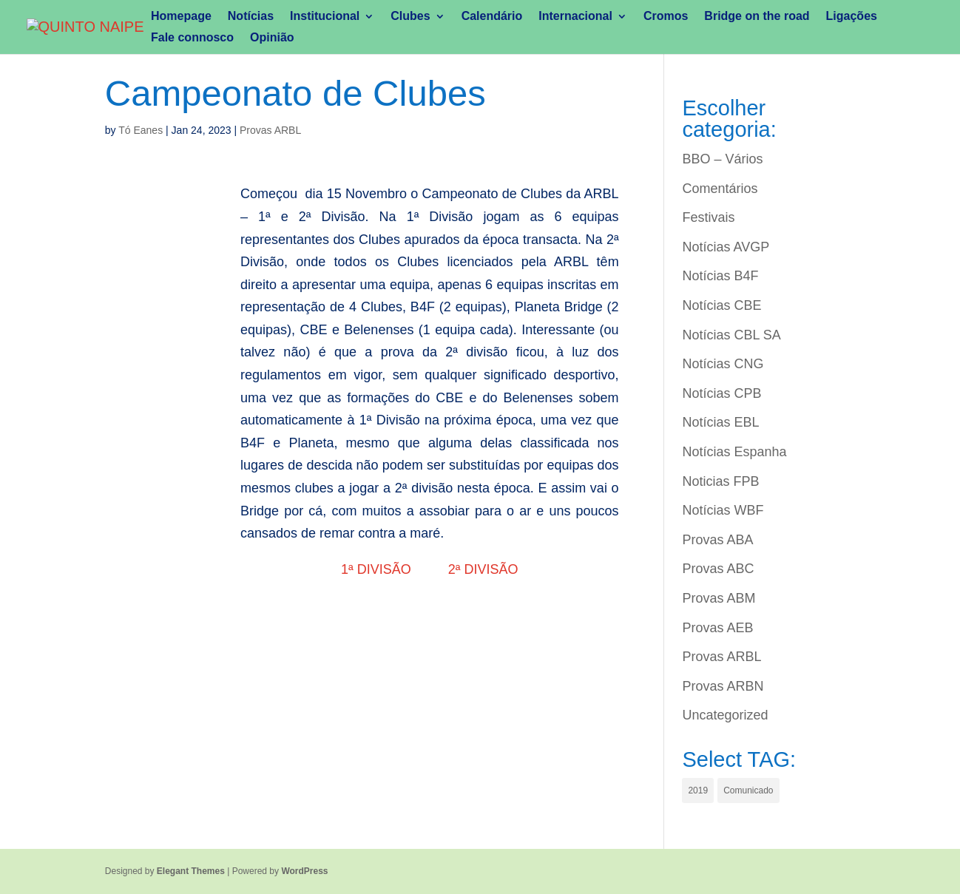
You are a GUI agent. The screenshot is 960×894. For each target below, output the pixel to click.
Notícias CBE (721, 305)
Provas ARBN (722, 686)
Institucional (324, 16)
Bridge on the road (756, 16)
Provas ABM (718, 598)
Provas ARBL (270, 130)
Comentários (719, 188)
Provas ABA (717, 539)
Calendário (492, 16)
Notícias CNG (722, 363)
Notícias (251, 16)
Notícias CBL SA (731, 335)
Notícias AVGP (725, 247)
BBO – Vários (722, 159)
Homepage (181, 16)
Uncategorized (725, 715)
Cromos (665, 16)
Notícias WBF (722, 510)
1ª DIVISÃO (380, 569)
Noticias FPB (720, 481)
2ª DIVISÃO (483, 569)
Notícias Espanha (734, 451)
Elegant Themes (191, 871)
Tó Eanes (140, 130)
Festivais (708, 217)
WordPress (304, 871)
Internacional (575, 16)
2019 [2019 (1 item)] (698, 790)
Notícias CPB (721, 393)
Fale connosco (192, 38)
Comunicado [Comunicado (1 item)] (748, 790)
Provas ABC (718, 568)
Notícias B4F (720, 275)
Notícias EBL (720, 422)
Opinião (272, 38)
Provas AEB (717, 627)
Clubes (410, 16)
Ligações (851, 16)
